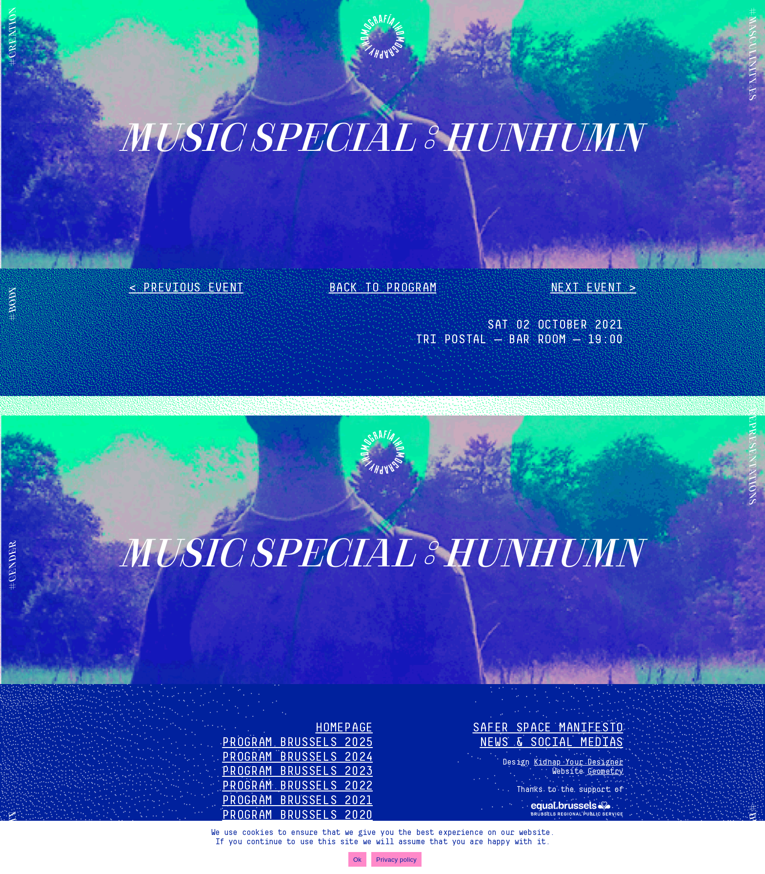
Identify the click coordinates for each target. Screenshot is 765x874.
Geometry (605, 771)
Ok (357, 859)
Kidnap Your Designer (578, 762)
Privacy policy (396, 859)
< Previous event (186, 288)
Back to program (383, 288)
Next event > (593, 288)
